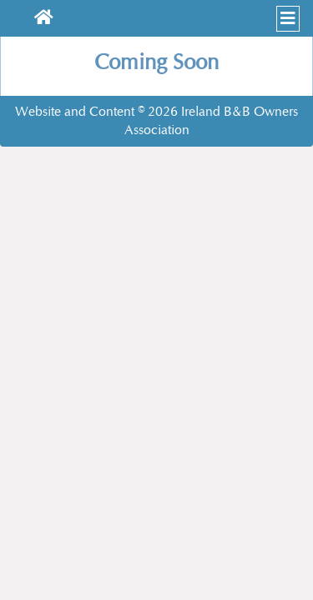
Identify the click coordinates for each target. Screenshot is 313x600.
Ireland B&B (215, 111)
